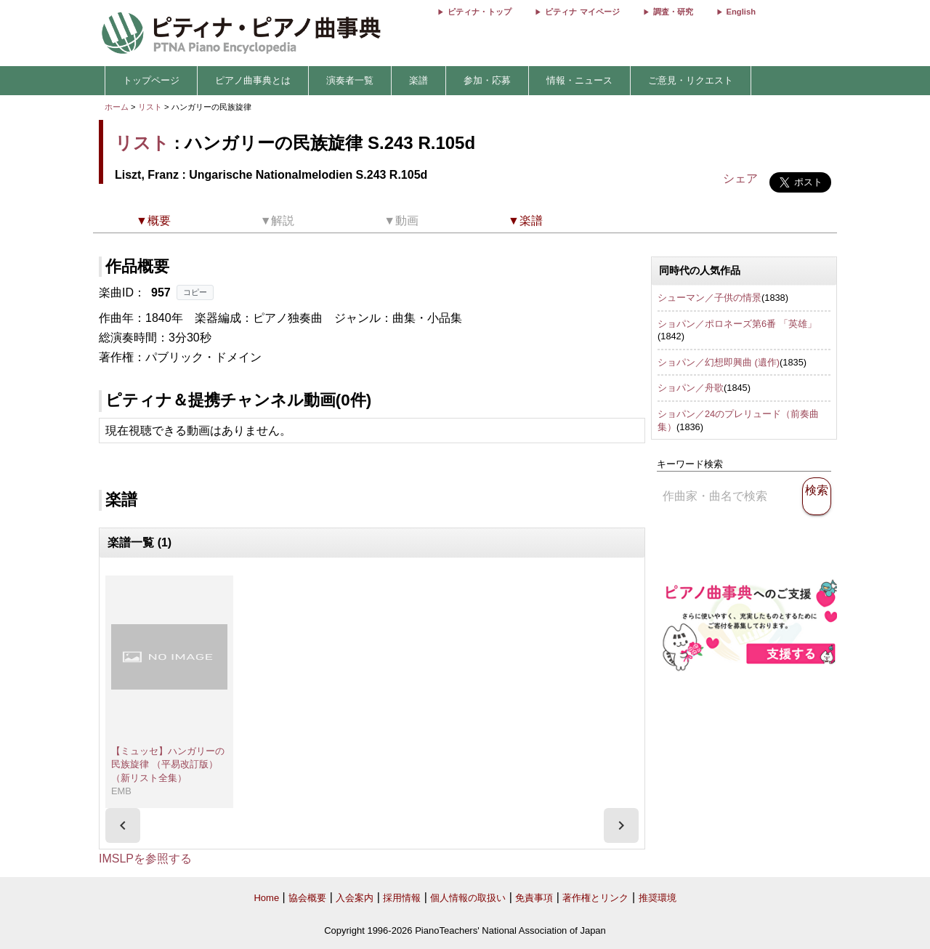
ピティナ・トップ (480, 11)
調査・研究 (673, 11)
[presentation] (122, 825)
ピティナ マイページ (582, 11)
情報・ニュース (579, 80)
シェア (740, 178)
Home (266, 897)
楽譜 (418, 80)
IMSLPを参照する (145, 858)
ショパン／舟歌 (691, 387)
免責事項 (534, 897)
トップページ (151, 80)
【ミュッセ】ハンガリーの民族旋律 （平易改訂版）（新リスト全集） (168, 764)
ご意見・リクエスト (690, 80)
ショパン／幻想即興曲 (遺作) (719, 362)
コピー (195, 292)
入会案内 (354, 897)
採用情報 (402, 897)
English (741, 11)
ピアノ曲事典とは (253, 80)
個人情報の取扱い (468, 897)
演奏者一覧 (349, 80)
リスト (150, 106)
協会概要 (307, 897)
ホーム (117, 106)
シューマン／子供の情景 (709, 297)
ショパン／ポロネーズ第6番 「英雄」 (737, 323)
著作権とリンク (595, 897)
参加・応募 (487, 80)
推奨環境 (657, 897)
